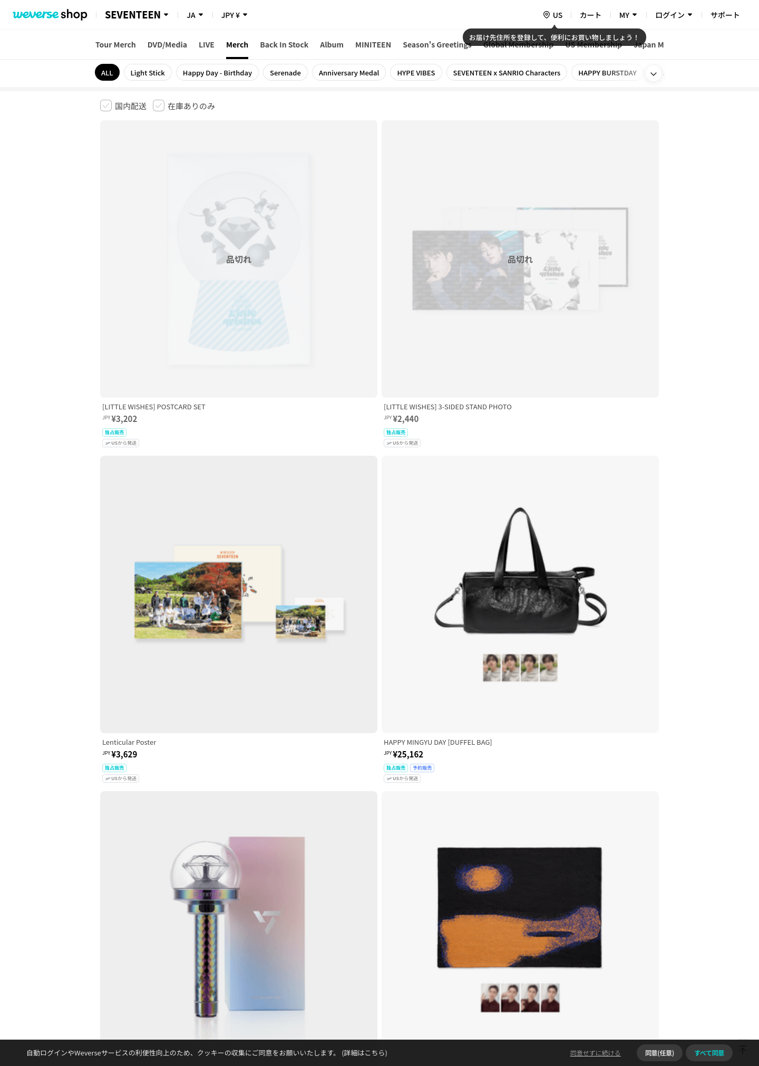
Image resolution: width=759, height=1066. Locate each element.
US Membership (593, 44)
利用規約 (108, 900)
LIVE (207, 44)
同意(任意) (659, 1052)
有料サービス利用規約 (165, 900)
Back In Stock (284, 44)
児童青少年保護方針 (238, 900)
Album (332, 44)
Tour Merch (115, 44)
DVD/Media (167, 44)
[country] (552, 14)
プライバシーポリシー (312, 900)
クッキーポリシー (472, 900)
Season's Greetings (437, 44)
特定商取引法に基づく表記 (396, 900)
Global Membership (518, 44)
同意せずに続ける (595, 1052)
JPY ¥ (230, 14)
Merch (237, 44)
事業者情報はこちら (575, 935)
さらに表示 (379, 826)
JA (191, 14)
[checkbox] (123, 105)
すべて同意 (709, 1052)
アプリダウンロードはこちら (614, 998)
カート (591, 14)
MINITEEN (373, 44)
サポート (725, 14)
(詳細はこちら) (363, 1053)
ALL (107, 73)
